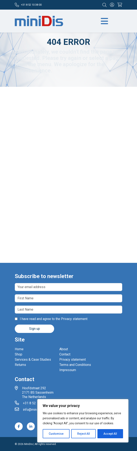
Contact (64, 354)
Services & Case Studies (33, 360)
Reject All (83, 433)
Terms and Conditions (75, 365)
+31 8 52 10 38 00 (28, 5)
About (63, 349)
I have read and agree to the (51, 319)
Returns (20, 365)
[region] (83, 421)
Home (19, 349)
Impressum (67, 370)
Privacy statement (74, 319)
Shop (18, 354)
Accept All (110, 433)
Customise (56, 433)
